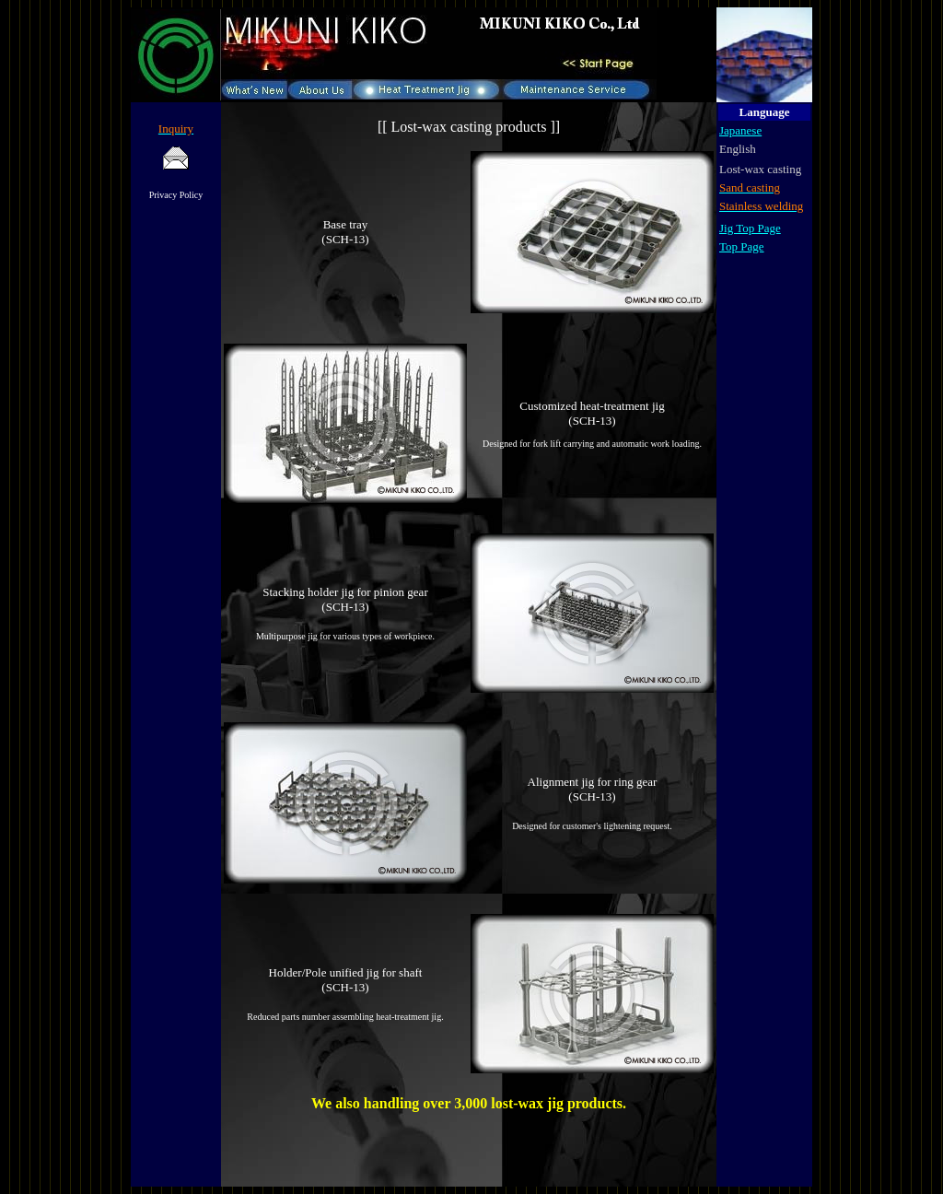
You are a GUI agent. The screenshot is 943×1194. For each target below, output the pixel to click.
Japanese (740, 130)
